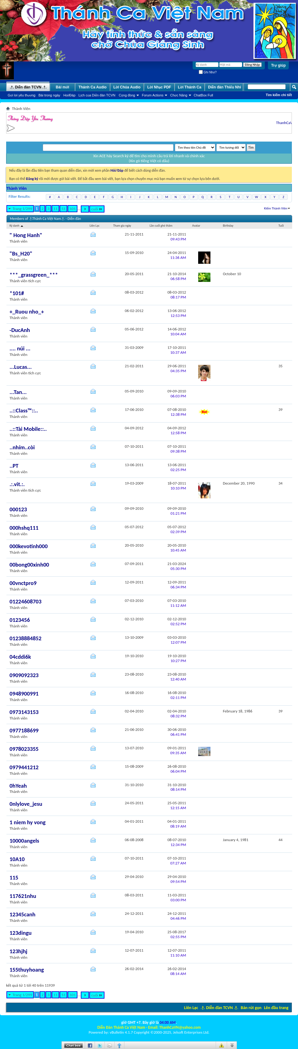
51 (63, 208)
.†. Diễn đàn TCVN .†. (219, 1007)
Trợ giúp (278, 65)
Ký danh (17, 226)
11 (55, 208)
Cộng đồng (127, 95)
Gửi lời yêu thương (21, 95)
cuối (97, 209)
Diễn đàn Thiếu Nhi (224, 87)
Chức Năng (178, 95)
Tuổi (281, 226)
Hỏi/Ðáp (69, 95)
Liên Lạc (191, 1007)
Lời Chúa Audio (126, 87)
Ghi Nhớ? (208, 72)
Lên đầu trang (276, 1007)
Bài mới (62, 87)
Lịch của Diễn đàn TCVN (97, 95)
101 (72, 208)
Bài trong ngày (49, 95)
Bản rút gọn (251, 1007)
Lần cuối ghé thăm (161, 226)
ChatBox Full (203, 95)
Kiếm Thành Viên (275, 208)
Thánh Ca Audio (92, 87)
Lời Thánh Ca (189, 87)
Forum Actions (152, 95)
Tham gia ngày (122, 226)
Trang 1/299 (22, 208)
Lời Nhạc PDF (159, 87)
